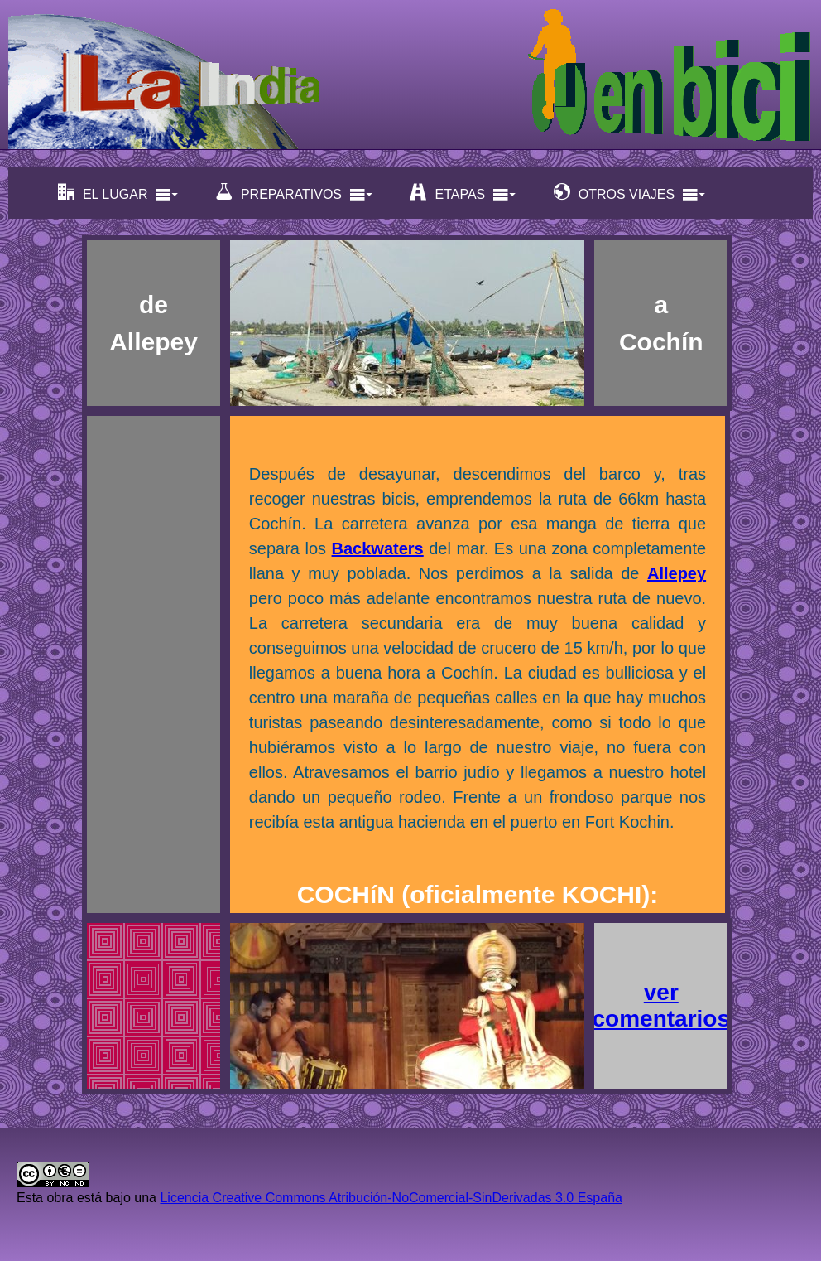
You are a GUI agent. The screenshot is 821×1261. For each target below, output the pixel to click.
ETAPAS (463, 192)
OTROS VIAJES (630, 192)
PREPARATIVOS (294, 192)
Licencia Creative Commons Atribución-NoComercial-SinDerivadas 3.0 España (391, 1198)
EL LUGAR (119, 192)
